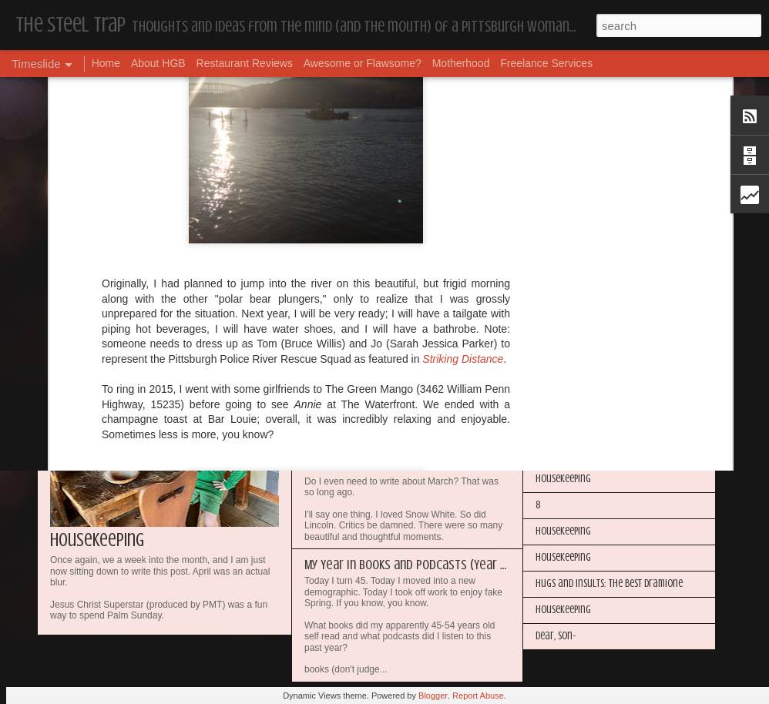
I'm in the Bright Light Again (593, 374)
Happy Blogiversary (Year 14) (592, 348)
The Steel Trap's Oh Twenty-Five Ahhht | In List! (629, 452)
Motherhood (461, 63)
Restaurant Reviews (244, 63)
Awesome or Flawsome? (362, 63)
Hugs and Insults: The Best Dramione (609, 583)
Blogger (433, 695)
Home (106, 63)
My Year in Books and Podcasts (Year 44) (411, 564)
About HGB (158, 63)
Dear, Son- (556, 636)
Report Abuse (478, 695)
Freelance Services (546, 63)
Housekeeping (97, 540)
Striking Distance (462, 185)
